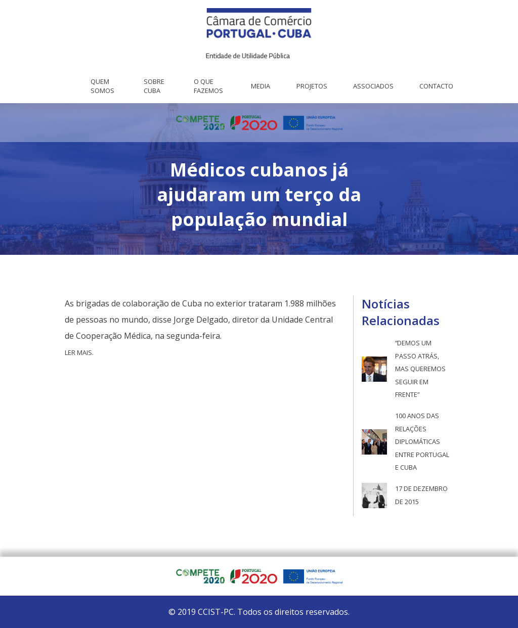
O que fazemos (208, 86)
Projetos (311, 86)
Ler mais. (79, 352)
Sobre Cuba (154, 86)
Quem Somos (102, 86)
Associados (373, 86)
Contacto (436, 86)
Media (260, 86)
